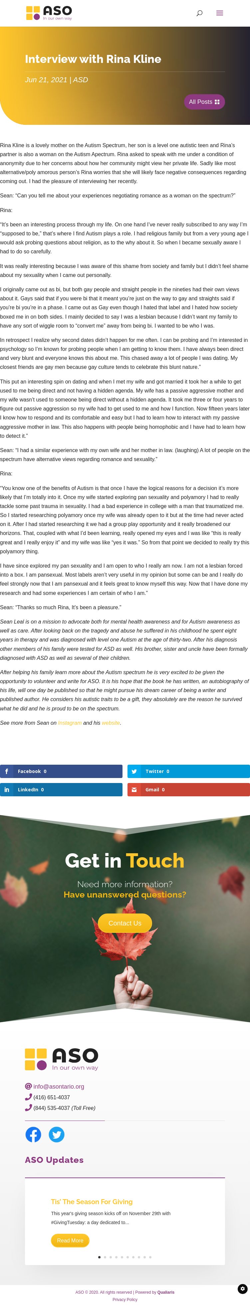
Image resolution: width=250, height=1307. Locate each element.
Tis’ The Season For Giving (92, 1208)
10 (150, 1257)
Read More (70, 1247)
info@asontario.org (59, 1086)
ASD (80, 80)
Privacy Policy (125, 1299)
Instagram (70, 723)
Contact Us (125, 923)
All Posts (200, 102)
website (111, 723)
